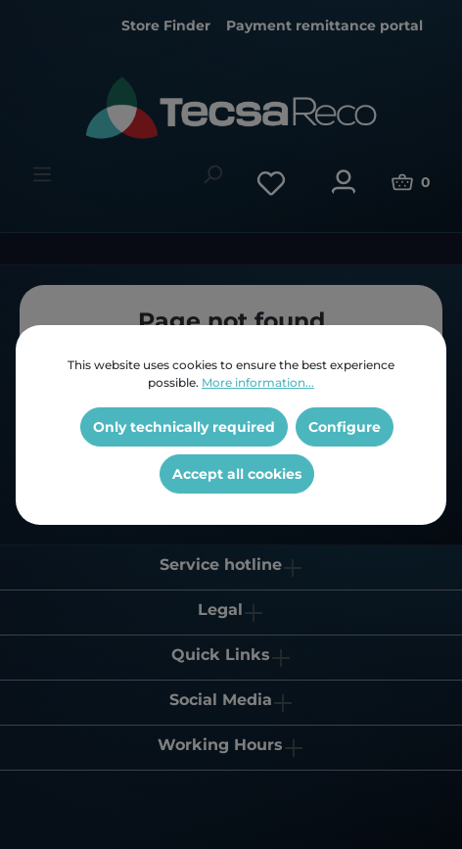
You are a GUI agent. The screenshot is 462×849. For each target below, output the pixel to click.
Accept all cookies (236, 474)
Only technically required (184, 427)
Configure (344, 427)
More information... (258, 382)
